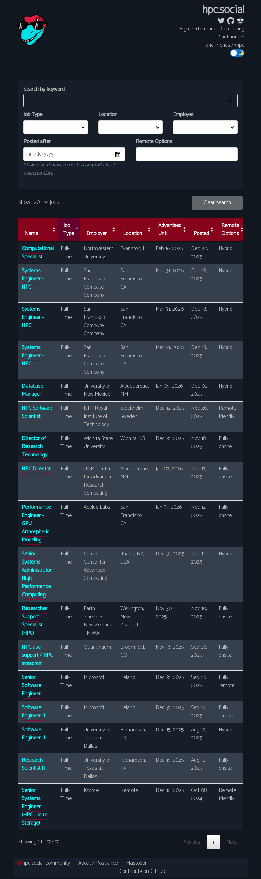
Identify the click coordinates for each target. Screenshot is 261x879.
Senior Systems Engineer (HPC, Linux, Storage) (35, 807)
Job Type (32, 115)
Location (107, 115)
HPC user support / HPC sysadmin (37, 655)
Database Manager (32, 390)
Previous (190, 842)
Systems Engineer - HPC (33, 279)
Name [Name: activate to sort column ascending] (31, 233)
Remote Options (154, 141)
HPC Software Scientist (37, 412)
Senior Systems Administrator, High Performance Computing (37, 574)
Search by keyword (130, 96)
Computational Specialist (38, 252)
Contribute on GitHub (142, 871)
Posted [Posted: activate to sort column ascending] (201, 233)
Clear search (217, 202)
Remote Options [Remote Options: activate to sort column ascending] (230, 229)
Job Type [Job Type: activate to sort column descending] (68, 229)
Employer (183, 115)
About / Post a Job (98, 863)
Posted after (37, 141)
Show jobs (38, 202)
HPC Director (36, 468)
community (46, 863)
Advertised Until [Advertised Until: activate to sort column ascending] (169, 229)
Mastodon (137, 863)
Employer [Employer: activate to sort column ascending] (96, 233)
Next (231, 842)
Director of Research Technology (34, 446)
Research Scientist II (33, 764)
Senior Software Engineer (31, 685)
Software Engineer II (33, 711)
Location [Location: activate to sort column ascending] (132, 233)
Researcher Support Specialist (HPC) (34, 621)
